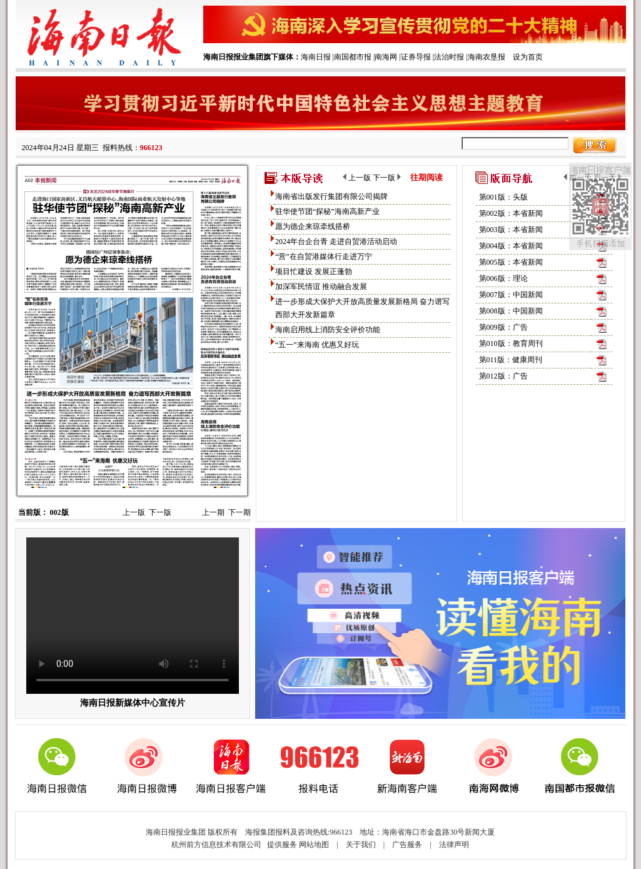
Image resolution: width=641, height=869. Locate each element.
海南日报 (316, 57)
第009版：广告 (503, 327)
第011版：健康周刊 (511, 359)
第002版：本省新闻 (511, 213)
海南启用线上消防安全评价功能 (327, 329)
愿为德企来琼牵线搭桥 (312, 226)
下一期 (239, 512)
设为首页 (528, 57)
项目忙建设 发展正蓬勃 (313, 271)
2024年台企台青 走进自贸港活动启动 (336, 241)
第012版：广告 (503, 376)
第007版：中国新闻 (511, 294)
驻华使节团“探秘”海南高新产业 (327, 211)
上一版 (134, 512)
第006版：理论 (503, 278)
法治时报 (449, 57)
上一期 (213, 512)
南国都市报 (352, 57)
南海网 (386, 57)
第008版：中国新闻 (511, 311)
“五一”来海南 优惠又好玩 (317, 344)
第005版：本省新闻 (511, 262)
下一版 (160, 512)
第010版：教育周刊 (511, 343)
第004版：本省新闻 (511, 245)
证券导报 (416, 57)
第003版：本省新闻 (511, 229)
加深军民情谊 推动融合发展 (321, 286)
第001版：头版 (503, 197)
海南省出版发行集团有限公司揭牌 (331, 196)
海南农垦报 (486, 57)
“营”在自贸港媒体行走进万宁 (323, 256)
